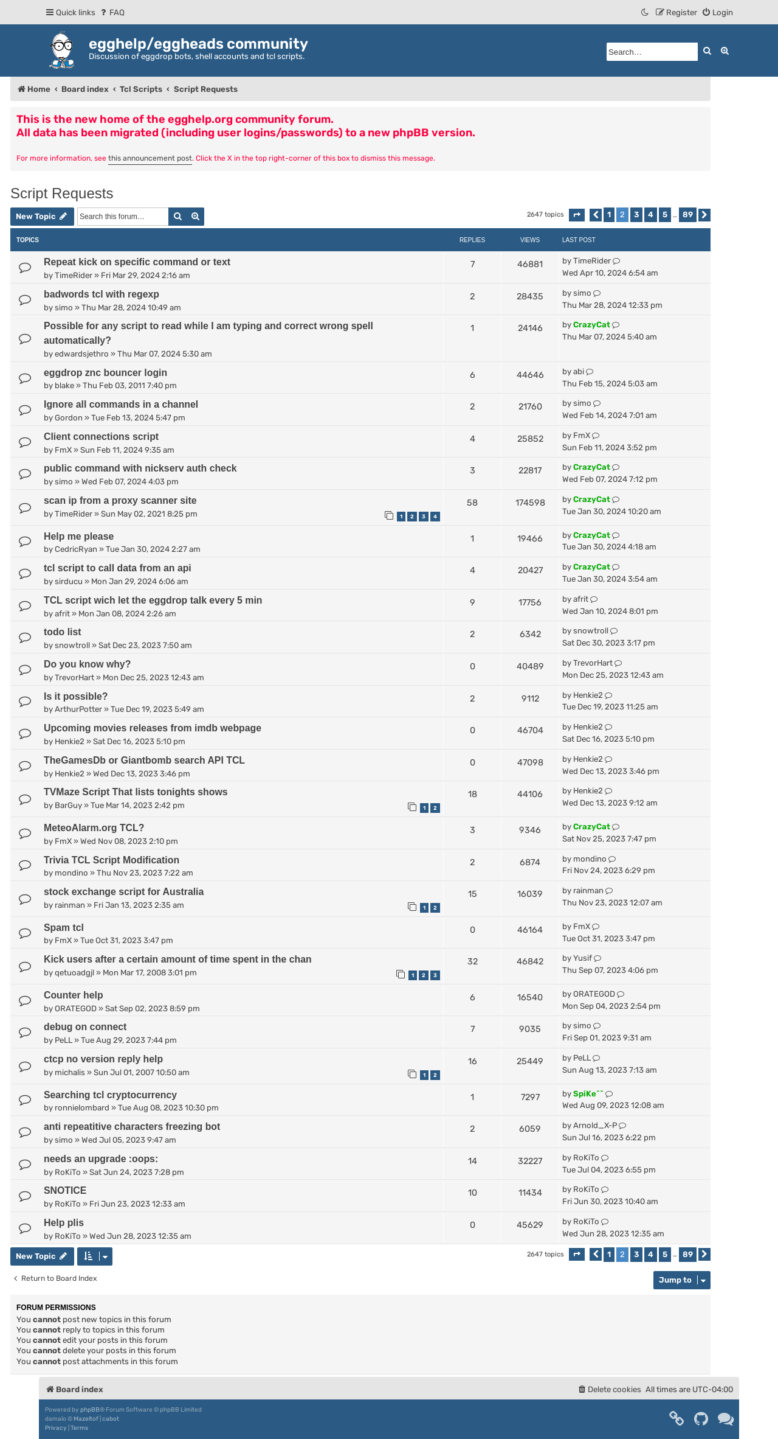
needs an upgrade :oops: (101, 1159)
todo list (62, 632)
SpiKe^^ (588, 1093)
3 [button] (636, 214)
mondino (71, 872)
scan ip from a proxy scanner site (120, 500)
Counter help (73, 995)
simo (64, 307)
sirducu (69, 581)
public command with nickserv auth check (140, 468)
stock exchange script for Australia (124, 892)
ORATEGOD (76, 1008)
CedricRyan (76, 549)
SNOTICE (65, 1190)
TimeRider (73, 275)
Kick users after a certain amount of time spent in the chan (178, 959)
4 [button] (650, 214)
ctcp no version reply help (103, 1059)
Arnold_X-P (595, 1125)
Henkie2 (588, 695)
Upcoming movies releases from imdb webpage (152, 728)
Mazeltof (86, 1419)
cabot (110, 1419)
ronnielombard (82, 1107)
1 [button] (609, 214)
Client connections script (101, 436)
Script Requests (61, 193)
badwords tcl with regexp (101, 294)
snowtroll (72, 645)
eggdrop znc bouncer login (105, 373)
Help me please (79, 536)
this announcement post (150, 158)
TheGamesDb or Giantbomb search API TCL (144, 760)
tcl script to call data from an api (117, 568)
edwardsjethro (82, 353)
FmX (63, 450)
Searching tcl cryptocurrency (110, 1095)
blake (64, 385)
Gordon (69, 417)
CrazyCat (591, 324)
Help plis (64, 1223)
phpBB (90, 1409)
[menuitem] (111, 12)
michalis (70, 1072)
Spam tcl (64, 927)
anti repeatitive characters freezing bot (132, 1126)
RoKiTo (68, 1172)
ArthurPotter (78, 709)
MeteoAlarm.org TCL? (94, 828)
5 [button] (665, 214)
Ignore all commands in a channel (121, 404)
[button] (577, 215)
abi (578, 371)
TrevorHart (74, 677)
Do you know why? (87, 664)
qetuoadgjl (74, 972)
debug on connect (85, 1027)
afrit (62, 613)
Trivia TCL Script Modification (111, 860)
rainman (70, 905)
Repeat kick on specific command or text (137, 262)
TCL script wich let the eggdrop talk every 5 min (153, 600)
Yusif (582, 958)
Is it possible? (76, 696)
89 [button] (688, 214)
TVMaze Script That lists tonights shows (136, 792)
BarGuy (68, 805)
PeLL (63, 1040)
